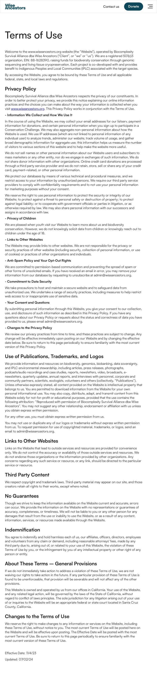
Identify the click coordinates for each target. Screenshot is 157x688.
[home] (15, 6)
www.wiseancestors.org (27, 109)
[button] (150, 6)
